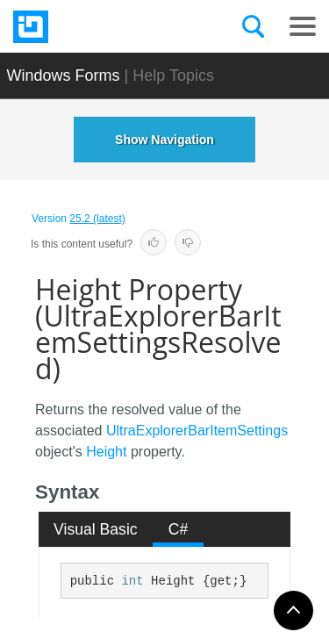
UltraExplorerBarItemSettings (197, 430)
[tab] (96, 529)
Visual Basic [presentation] (96, 529)
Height (106, 451)
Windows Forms (63, 75)
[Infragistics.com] (101, 27)
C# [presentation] (178, 529)
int (132, 581)
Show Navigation (164, 140)
